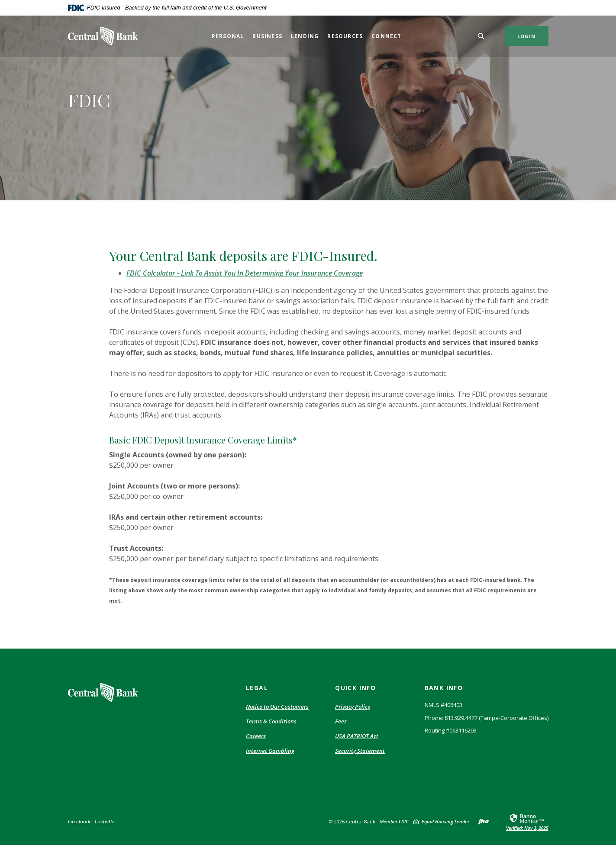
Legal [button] (257, 688)
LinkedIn (105, 822)
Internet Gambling (270, 751)
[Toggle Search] (481, 36)
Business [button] (267, 36)
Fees (341, 721)
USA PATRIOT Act (356, 736)
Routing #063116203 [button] (451, 730)
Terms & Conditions (271, 721)
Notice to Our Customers (277, 706)
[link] (527, 822)
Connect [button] (386, 36)
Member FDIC (394, 821)
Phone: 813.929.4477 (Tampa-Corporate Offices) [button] (486, 718)
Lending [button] (305, 36)
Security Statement (360, 751)
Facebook (79, 822)
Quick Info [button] (355, 688)
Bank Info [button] (444, 688)
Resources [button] (345, 36)
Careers (256, 736)
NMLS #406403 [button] (443, 705)
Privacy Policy (352, 706)
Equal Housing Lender (445, 821)
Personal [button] (228, 36)
